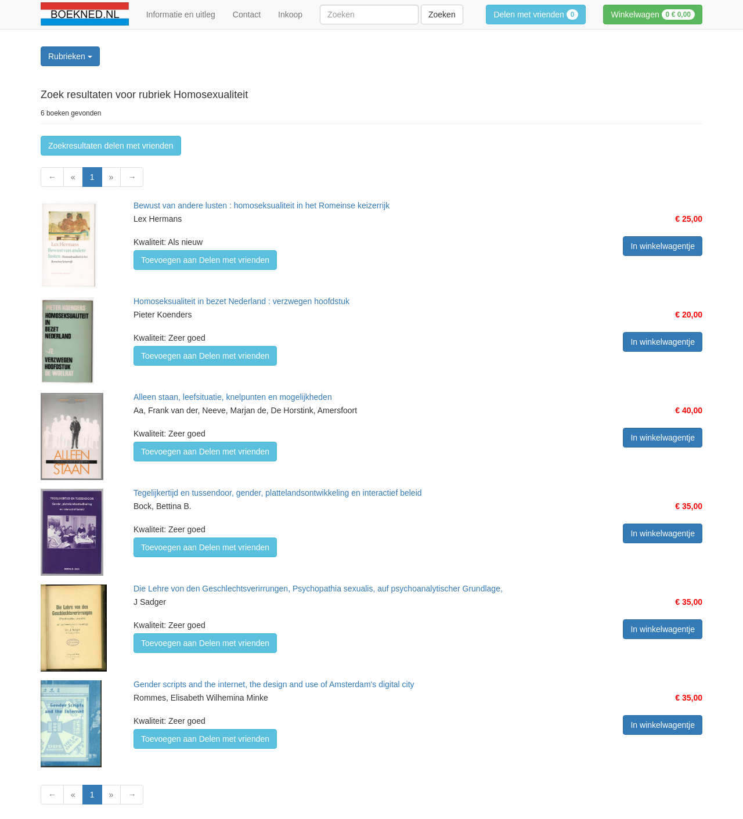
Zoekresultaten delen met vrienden (111, 145)
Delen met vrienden (535, 14)
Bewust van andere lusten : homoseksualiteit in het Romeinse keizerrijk (261, 205)
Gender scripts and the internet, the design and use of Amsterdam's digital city (274, 684)
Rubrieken (70, 56)
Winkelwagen (653, 14)
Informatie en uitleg (180, 14)
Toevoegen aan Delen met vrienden (205, 260)
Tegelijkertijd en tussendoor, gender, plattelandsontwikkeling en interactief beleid (278, 492)
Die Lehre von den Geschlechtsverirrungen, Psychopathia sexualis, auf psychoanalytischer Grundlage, (318, 588)
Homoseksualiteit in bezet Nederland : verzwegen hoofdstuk (241, 301)
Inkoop (290, 14)
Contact (247, 14)
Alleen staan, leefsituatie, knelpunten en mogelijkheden (233, 397)
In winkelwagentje (662, 246)
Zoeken (442, 14)
